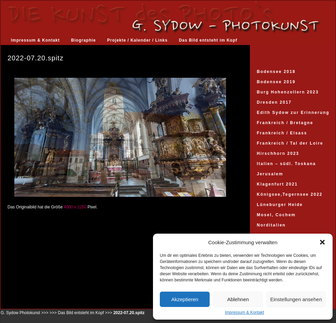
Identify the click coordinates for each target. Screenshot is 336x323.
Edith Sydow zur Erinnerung (293, 112)
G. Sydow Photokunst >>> (24, 312)
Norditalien (271, 225)
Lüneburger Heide (280, 204)
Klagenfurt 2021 (277, 184)
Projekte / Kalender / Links (137, 40)
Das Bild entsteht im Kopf (208, 40)
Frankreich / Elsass (282, 133)
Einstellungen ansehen (296, 299)
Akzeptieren (184, 299)
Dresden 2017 (274, 102)
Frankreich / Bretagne (285, 122)
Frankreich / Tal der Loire (290, 143)
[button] (322, 242)
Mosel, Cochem (276, 214)
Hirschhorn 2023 (278, 153)
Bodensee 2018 (276, 71)
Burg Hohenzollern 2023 (288, 92)
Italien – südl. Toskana (286, 163)
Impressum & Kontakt (244, 312)
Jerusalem (270, 174)
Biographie (83, 40)
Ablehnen (238, 299)
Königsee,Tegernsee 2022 (290, 194)
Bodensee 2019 (276, 81)
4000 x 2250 (75, 207)
